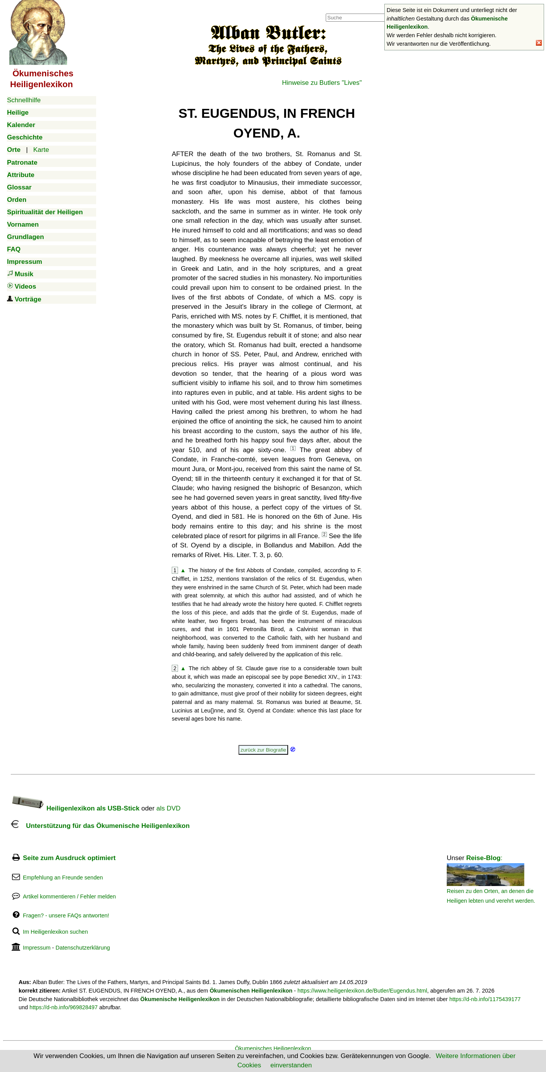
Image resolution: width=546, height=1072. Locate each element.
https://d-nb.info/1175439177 (485, 999)
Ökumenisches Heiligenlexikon (273, 1048)
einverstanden (291, 1065)
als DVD (168, 808)
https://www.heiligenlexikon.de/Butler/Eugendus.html (362, 991)
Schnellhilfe (24, 100)
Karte (41, 149)
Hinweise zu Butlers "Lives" (322, 82)
